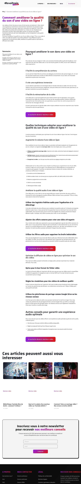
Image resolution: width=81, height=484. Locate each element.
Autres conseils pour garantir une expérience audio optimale (11, 63)
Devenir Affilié (21, 482)
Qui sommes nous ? (7, 476)
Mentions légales (42, 479)
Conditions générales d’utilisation (46, 482)
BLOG (61, 4)
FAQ (3, 482)
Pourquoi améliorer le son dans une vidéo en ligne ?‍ (12, 55)
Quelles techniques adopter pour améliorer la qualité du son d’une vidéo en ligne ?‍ (11, 59)
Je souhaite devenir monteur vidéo (40, 114)
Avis (3, 479)
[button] (40, 3)
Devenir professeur (22, 476)
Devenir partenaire (22, 479)
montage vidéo (46, 147)
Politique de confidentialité (45, 476)
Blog (3, 11)
